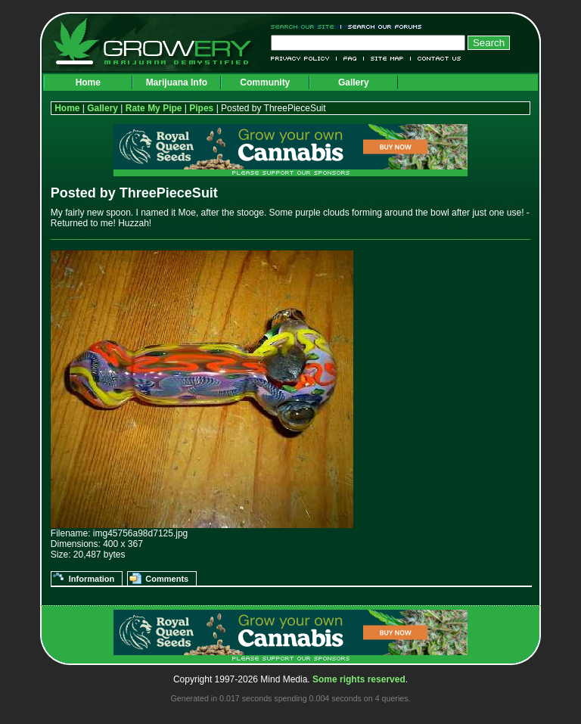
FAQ (350, 59)
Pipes (201, 108)
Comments (166, 578)
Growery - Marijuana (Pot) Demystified (161, 41)
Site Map (387, 59)
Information (92, 578)
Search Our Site (306, 27)
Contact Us (436, 59)
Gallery (353, 82)
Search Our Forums (382, 27)
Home (88, 82)
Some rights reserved (358, 679)
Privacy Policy (304, 59)
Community (265, 82)
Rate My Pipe (154, 108)
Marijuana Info (176, 82)
